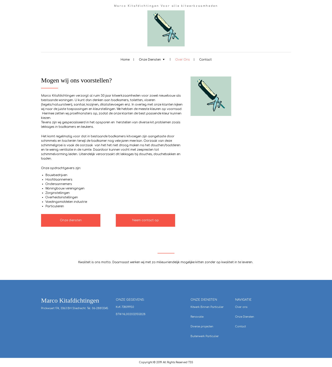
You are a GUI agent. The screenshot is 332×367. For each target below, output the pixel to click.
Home (125, 59)
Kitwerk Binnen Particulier (207, 307)
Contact (205, 59)
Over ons (241, 307)
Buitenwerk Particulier (205, 336)
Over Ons (182, 59)
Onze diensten (71, 220)
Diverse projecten (202, 326)
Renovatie (197, 316)
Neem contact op (145, 220)
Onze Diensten (150, 59)
